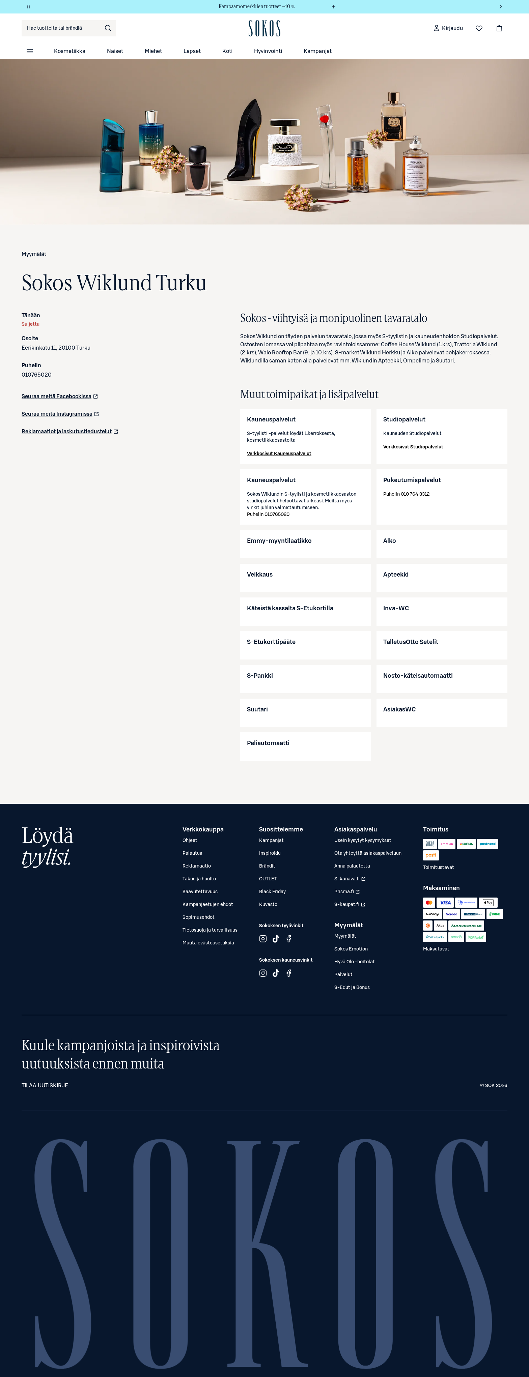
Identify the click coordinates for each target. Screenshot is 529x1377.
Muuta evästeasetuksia (208, 943)
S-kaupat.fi (350, 906)
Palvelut (343, 974)
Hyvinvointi (268, 51)
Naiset (115, 51)
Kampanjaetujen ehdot (208, 904)
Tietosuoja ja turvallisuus (210, 930)
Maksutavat (436, 949)
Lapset (192, 51)
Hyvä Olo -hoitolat (354, 962)
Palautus (192, 853)
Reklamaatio (197, 866)
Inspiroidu (270, 853)
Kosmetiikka (69, 51)
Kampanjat (318, 51)
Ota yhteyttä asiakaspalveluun (367, 853)
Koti (227, 51)
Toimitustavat (438, 867)
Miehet (153, 51)
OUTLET (268, 879)
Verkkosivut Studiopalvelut (413, 447)
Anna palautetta (352, 866)
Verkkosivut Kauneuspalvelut (279, 453)
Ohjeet (190, 840)
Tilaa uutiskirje (45, 1085)
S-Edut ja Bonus (352, 987)
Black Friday (272, 891)
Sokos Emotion (351, 949)
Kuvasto (268, 904)
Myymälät (34, 254)
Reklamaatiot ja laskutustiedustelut (70, 433)
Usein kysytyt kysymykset (362, 840)
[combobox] (69, 28)
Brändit (267, 866)
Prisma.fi (350, 893)
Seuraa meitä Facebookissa (60, 398)
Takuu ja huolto (199, 879)
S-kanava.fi (350, 881)
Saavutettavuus (200, 891)
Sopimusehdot (199, 917)
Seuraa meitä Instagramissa (60, 416)
